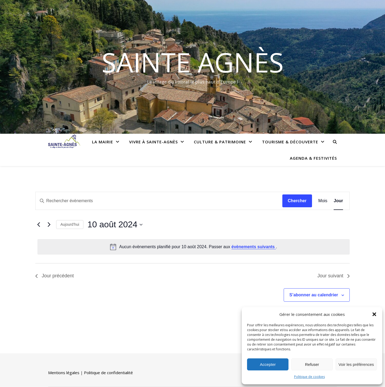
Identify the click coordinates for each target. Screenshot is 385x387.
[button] (374, 314)
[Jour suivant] (49, 224)
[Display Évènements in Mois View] (323, 201)
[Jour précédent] (38, 224)
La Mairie (102, 141)
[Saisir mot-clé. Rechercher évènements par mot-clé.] (159, 201)
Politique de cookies (309, 376)
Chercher (297, 200)
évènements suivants (254, 246)
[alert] (193, 247)
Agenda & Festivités (313, 158)
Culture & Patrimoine (220, 141)
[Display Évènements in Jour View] (338, 201)
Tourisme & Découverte (290, 141)
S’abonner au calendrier (313, 295)
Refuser (312, 364)
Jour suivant (333, 275)
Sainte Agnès (193, 62)
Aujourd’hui (69, 224)
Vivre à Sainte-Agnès (153, 141)
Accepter (268, 364)
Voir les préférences (356, 364)
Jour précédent (54, 275)
